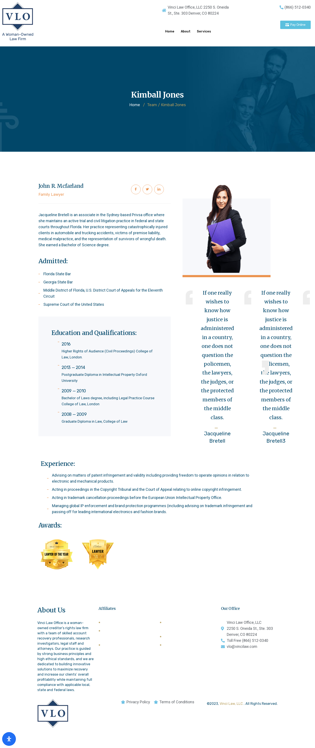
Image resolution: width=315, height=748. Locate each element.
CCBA (168, 648)
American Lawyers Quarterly (126, 625)
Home (169, 31)
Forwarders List (115, 648)
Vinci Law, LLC (232, 706)
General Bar (173, 639)
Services (204, 31)
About (185, 31)
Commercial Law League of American (125, 636)
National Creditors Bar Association (182, 628)
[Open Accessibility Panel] (9, 739)
